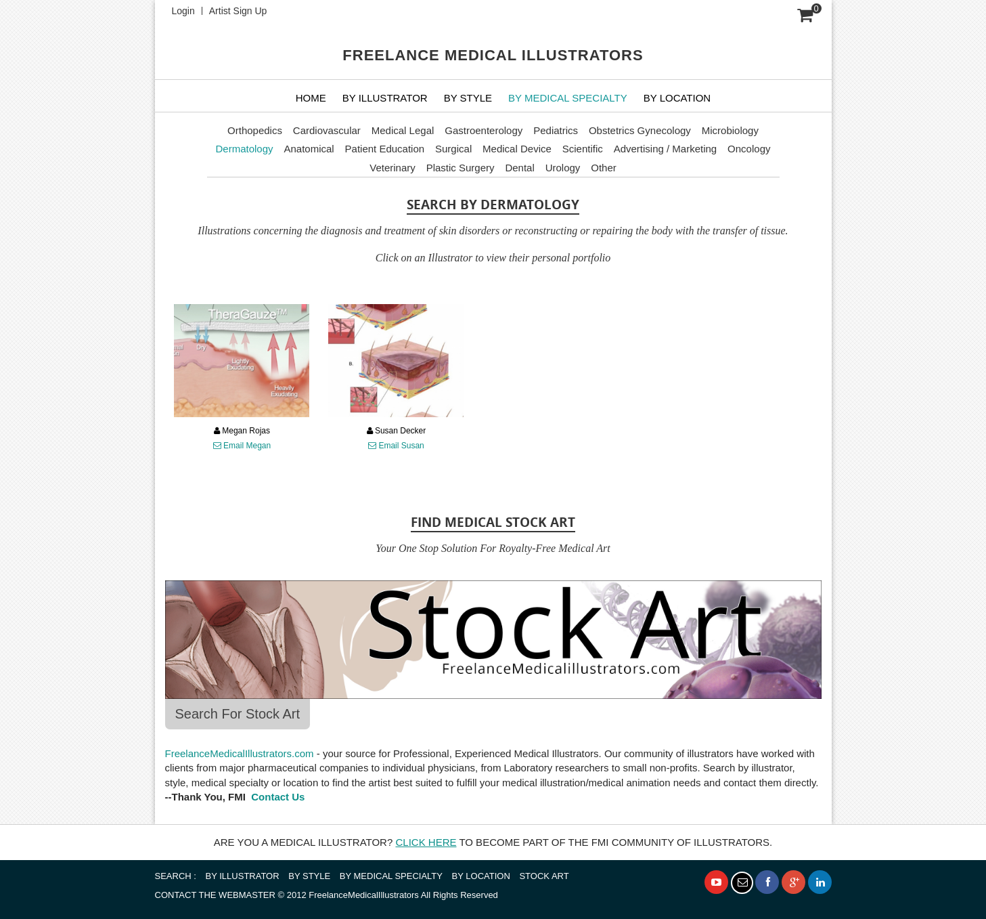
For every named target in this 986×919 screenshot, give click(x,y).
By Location (677, 98)
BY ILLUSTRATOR (385, 98)
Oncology (748, 148)
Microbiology (730, 130)
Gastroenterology (483, 130)
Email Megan (242, 446)
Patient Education (385, 148)
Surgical (453, 148)
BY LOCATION (481, 876)
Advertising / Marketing (665, 148)
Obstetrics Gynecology (640, 130)
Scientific (582, 148)
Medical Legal (403, 130)
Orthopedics (254, 130)
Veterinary (392, 167)
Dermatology (244, 148)
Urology (563, 167)
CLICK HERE (425, 842)
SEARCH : (175, 876)
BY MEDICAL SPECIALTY (567, 98)
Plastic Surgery (460, 167)
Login (183, 10)
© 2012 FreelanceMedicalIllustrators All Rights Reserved (326, 895)
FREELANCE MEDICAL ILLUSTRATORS (492, 55)
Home (311, 98)
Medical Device (517, 148)
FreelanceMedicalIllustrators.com (239, 753)
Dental (519, 167)
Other (604, 167)
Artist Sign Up (238, 10)
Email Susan (396, 446)
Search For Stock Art (237, 713)
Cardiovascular (327, 130)
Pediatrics (555, 130)
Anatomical (309, 148)
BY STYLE (468, 98)
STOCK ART (543, 876)
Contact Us (276, 797)
